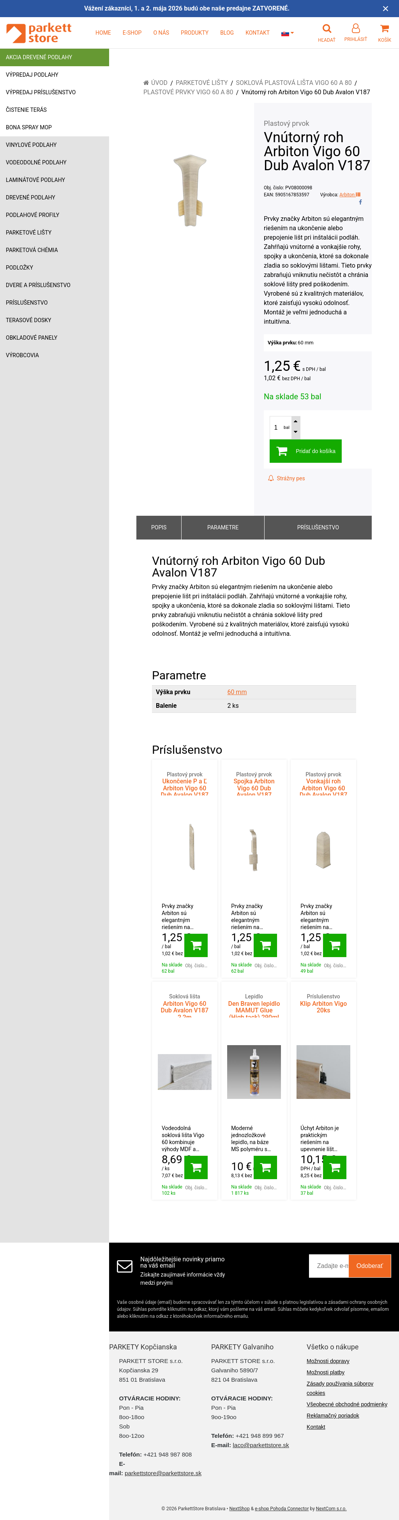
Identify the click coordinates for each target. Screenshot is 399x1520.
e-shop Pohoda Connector (282, 1508)
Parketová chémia (32, 250)
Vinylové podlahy (31, 145)
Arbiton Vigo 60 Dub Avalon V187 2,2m (185, 1007)
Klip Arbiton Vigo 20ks (323, 1003)
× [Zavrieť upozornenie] (385, 8)
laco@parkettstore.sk (261, 1445)
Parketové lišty (28, 232)
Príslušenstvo (27, 303)
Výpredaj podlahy (32, 75)
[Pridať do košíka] (196, 945)
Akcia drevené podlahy (39, 57)
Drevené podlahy (30, 197)
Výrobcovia (22, 355)
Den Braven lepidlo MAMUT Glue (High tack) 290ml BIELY (254, 1010)
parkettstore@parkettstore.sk (163, 1473)
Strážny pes (286, 478)
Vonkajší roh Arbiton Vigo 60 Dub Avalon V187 (323, 785)
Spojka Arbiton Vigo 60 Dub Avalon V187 (254, 785)
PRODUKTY (194, 33)
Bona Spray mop (29, 127)
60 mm (237, 692)
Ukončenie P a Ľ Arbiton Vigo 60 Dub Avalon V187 (185, 785)
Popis (158, 527)
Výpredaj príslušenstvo (41, 92)
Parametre (222, 527)
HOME (103, 33)
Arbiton (349, 194)
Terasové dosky (28, 320)
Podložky (19, 268)
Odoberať (370, 1266)
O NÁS (161, 33)
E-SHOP (132, 33)
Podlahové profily (32, 215)
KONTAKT (257, 33)
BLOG (227, 33)
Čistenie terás (26, 110)
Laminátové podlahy (35, 180)
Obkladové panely (31, 338)
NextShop (240, 1508)
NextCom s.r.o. (331, 1508)
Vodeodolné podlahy (36, 162)
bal (287, 427)
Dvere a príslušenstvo (38, 285)
